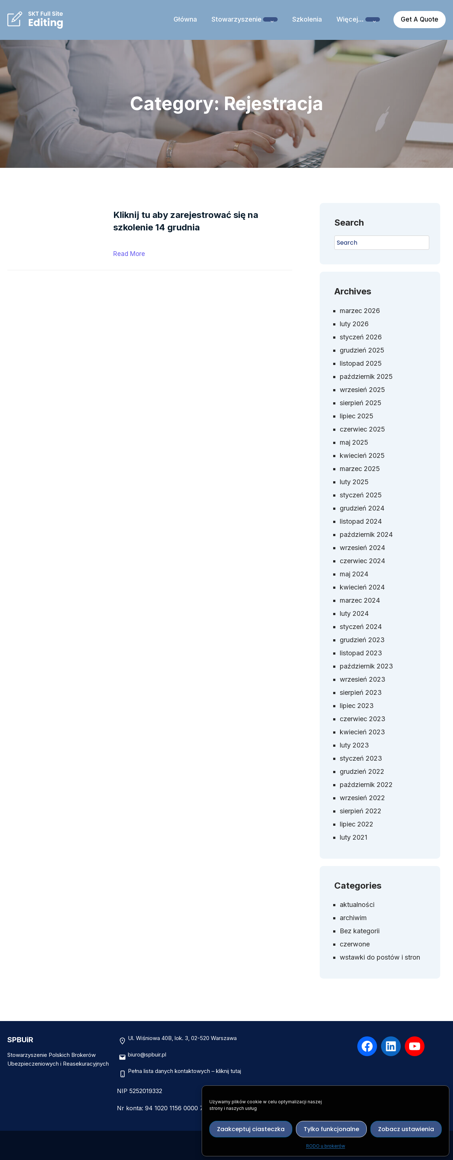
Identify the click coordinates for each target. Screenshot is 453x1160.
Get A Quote (419, 19)
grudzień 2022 (362, 771)
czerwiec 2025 (362, 429)
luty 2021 (353, 837)
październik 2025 (366, 376)
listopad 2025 (361, 363)
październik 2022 (366, 784)
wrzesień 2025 (362, 389)
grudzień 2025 (362, 350)
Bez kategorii (360, 931)
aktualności (357, 904)
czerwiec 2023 (362, 719)
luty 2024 (354, 613)
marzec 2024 (360, 600)
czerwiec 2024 (362, 561)
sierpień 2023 (361, 692)
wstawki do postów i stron (380, 957)
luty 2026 (354, 324)
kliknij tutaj (228, 1070)
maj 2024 (354, 574)
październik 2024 (366, 534)
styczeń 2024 (361, 626)
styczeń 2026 (361, 337)
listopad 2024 (361, 521)
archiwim (353, 918)
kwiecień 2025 (362, 455)
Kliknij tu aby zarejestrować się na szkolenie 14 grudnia (185, 221)
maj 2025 (354, 442)
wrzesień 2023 (362, 679)
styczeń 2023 (361, 758)
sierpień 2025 (360, 403)
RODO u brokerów (325, 1146)
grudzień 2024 (362, 508)
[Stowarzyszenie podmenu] (270, 19)
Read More (129, 253)
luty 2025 (354, 482)
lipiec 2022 (356, 824)
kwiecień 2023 (362, 732)
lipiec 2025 (356, 416)
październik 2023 (366, 666)
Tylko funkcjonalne (331, 1129)
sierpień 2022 (360, 811)
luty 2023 (354, 745)
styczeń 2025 (361, 495)
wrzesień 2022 (362, 798)
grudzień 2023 (362, 640)
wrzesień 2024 (362, 547)
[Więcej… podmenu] (372, 19)
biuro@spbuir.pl (147, 1054)
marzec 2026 (360, 311)
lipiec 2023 (357, 705)
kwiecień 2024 (362, 587)
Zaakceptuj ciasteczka (251, 1129)
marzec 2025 (360, 468)
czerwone (355, 944)
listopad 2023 (361, 653)
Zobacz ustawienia (406, 1129)
